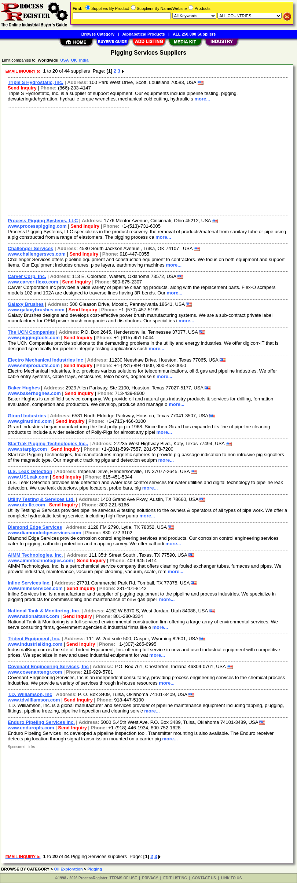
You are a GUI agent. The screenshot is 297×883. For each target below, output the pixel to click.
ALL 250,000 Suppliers (194, 34)
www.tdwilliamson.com (34, 700)
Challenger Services (30, 248)
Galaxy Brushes (26, 304)
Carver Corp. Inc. (27, 276)
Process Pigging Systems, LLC (43, 220)
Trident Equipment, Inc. (34, 638)
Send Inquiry (22, 88)
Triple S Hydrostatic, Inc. (35, 82)
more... (202, 99)
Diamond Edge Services (35, 527)
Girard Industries (27, 415)
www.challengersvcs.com (37, 254)
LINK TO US (231, 878)
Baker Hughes (24, 388)
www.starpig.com (27, 449)
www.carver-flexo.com (33, 282)
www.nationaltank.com (33, 616)
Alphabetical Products (143, 34)
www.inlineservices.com (35, 588)
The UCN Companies (31, 332)
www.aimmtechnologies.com (40, 560)
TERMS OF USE (123, 878)
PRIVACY (150, 878)
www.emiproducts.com (34, 365)
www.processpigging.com (37, 226)
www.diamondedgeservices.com (44, 532)
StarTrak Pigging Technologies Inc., (48, 443)
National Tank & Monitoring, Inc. (44, 610)
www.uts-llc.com (26, 505)
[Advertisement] (146, 160)
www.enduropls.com (31, 727)
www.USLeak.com (28, 477)
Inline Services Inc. (29, 583)
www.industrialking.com (35, 644)
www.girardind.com (30, 421)
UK (74, 60)
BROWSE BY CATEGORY (25, 869)
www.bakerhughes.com (34, 393)
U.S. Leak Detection (30, 471)
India (84, 60)
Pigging (94, 869)
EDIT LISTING (175, 878)
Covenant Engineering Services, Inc (48, 666)
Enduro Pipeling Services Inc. (41, 722)
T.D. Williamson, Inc (30, 694)
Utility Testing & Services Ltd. (41, 499)
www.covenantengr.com (35, 672)
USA (64, 60)
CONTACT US (204, 878)
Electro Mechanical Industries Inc (45, 360)
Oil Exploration (68, 869)
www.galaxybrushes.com (36, 309)
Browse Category (97, 34)
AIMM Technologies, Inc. (35, 555)
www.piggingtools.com (34, 337)
